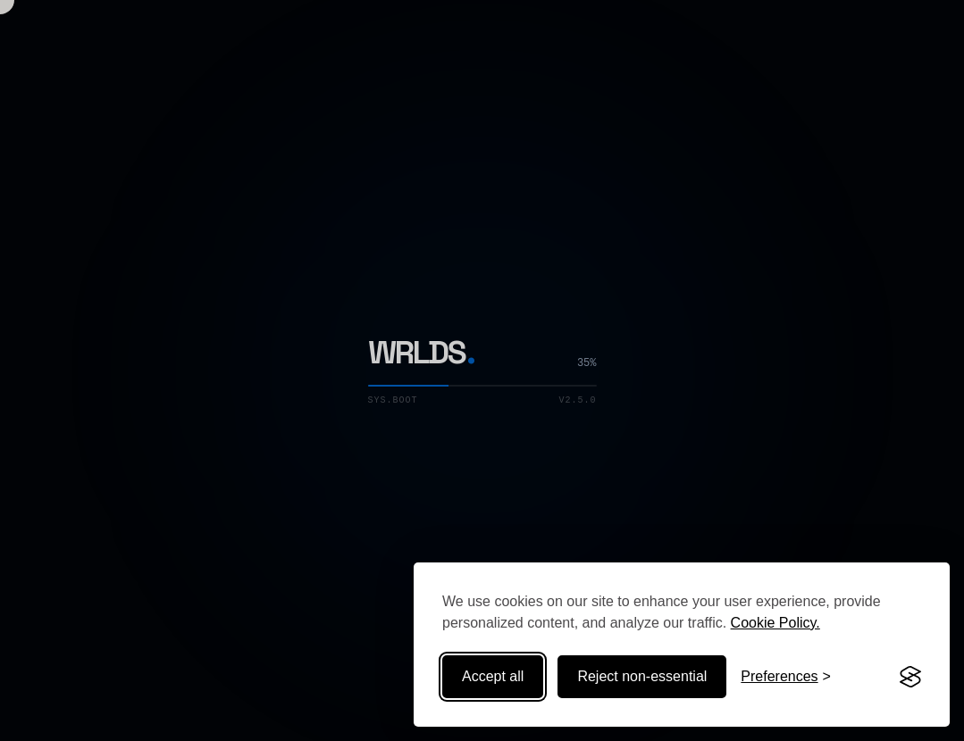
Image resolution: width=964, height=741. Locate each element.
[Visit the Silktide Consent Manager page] (910, 676)
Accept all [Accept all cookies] (493, 676)
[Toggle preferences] (786, 676)
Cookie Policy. (775, 622)
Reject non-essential (642, 676)
